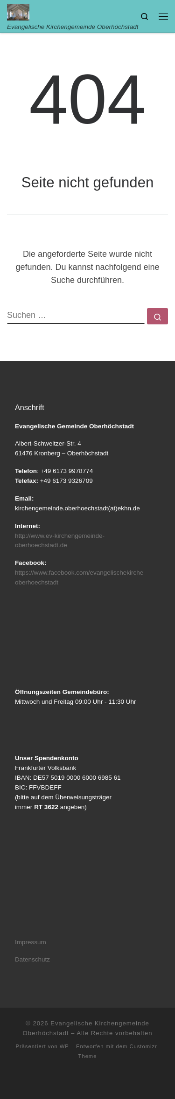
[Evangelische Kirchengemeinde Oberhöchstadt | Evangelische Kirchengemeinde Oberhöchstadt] (18, 11)
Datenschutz (32, 959)
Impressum (30, 942)
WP (64, 1046)
